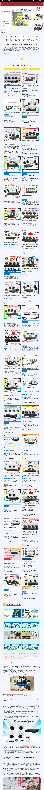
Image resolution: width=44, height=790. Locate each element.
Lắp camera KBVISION (5, 13)
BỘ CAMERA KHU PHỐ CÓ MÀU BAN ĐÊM (29, 418)
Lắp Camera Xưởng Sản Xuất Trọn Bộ (11, 242)
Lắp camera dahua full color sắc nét (11, 84)
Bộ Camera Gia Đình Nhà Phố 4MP (10, 503)
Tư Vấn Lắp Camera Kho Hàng (27, 641)
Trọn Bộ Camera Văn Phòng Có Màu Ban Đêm (30, 86)
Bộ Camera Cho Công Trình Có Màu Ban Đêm (29, 221)
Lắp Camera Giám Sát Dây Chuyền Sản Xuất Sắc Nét (12, 171)
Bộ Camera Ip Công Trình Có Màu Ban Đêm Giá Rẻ (30, 143)
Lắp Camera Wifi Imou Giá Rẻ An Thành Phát (12, 641)
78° (19, 68)
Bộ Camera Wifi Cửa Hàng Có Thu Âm (11, 530)
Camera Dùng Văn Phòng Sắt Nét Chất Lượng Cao (29, 343)
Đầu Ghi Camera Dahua (4, 26)
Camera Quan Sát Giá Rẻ (20, 3)
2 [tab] (22, 24)
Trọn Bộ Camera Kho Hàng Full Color (29, 246)
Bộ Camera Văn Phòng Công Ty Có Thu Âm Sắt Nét (12, 369)
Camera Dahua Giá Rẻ (5, 16)
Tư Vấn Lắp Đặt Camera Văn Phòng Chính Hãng (16, 658)
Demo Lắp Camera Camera (22, 4)
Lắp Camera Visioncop (5, 23)
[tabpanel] (22, 19)
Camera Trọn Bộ (12, 3)
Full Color (26, 68)
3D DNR (12, 68)
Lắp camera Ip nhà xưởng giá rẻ (28, 448)
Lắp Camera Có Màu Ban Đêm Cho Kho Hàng (12, 221)
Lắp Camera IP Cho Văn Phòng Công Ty (29, 368)
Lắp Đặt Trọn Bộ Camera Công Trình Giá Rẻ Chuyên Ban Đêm (18, 653)
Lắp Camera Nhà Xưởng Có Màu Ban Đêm (12, 392)
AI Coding (30, 68)
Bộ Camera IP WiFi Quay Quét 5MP (10, 420)
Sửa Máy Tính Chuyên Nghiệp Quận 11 (11, 619)
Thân (36, 68)
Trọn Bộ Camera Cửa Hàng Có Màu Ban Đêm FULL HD (30, 589)
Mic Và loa (6, 68)
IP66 (9, 68)
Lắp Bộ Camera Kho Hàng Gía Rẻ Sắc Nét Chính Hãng (29, 319)
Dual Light (16, 68)
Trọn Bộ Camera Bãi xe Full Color (28, 505)
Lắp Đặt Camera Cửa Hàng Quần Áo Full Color (29, 535)
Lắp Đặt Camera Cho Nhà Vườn (10, 346)
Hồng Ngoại (22, 68)
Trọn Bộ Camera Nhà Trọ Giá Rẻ (28, 197)
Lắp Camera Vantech (5, 21)
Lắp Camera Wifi (5, 3)
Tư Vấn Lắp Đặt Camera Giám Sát (30, 3)
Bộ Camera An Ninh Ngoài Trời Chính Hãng (12, 112)
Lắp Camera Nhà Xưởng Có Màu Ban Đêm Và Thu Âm (30, 269)
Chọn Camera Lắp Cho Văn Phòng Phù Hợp (18, 656)
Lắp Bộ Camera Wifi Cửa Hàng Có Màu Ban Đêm (30, 171)
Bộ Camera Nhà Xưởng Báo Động (10, 447)
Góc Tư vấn (39, 3)
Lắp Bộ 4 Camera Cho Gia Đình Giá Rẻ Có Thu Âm (12, 587)
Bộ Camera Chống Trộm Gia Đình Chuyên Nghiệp (12, 476)
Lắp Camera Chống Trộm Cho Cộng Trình (12, 199)
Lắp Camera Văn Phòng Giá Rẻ (24, 655)
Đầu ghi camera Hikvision (4, 30)
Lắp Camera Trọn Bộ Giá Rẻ (8, 71)
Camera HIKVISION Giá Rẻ (5, 19)
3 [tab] (23, 24)
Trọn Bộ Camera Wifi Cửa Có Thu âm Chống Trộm (30, 392)
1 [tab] (20, 24)
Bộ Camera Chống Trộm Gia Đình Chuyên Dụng (30, 114)
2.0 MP (33, 68)
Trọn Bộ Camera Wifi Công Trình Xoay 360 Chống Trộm (12, 296)
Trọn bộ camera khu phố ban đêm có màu (30, 561)
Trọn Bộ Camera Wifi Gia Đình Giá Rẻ (29, 295)
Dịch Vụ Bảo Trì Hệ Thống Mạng (28, 619)
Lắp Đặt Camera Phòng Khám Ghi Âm (11, 271)
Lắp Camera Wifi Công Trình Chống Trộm (12, 142)
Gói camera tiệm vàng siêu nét (10, 561)
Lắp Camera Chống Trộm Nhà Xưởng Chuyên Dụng (11, 320)
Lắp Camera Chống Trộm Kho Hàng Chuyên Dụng (30, 476)
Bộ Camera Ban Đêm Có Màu (22, 65)
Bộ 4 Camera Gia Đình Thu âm (12, 655)
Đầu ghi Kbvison (4, 32)
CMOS (38, 68)
